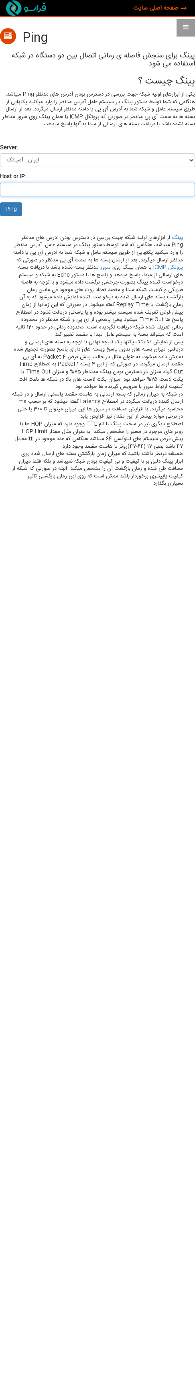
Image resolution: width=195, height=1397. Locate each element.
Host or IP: (13, 177)
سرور (105, 267)
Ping (11, 209)
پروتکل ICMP (168, 267)
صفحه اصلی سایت (155, 8)
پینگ (177, 237)
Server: (9, 148)
